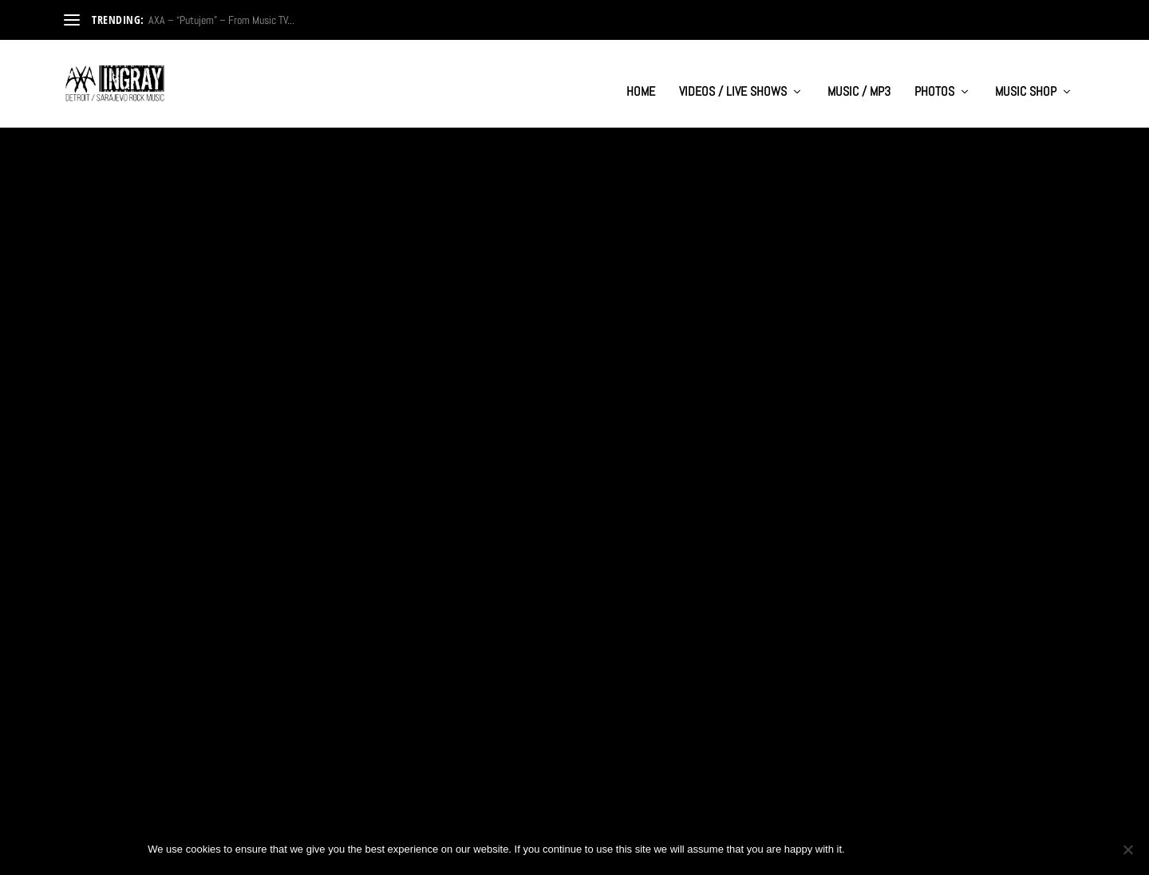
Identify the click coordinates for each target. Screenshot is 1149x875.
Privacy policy (948, 849)
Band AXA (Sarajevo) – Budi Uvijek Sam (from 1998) (561, 389)
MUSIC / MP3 (858, 76)
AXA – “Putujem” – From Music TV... (221, 20)
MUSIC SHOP (1025, 76)
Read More (117, 446)
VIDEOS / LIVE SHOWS (733, 76)
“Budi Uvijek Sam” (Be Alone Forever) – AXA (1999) (226, 702)
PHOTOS (934, 76)
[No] (1127, 849)
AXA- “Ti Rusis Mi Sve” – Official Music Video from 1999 (212, 389)
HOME (640, 76)
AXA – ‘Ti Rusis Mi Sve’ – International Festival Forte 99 (914, 389)
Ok (871, 849)
